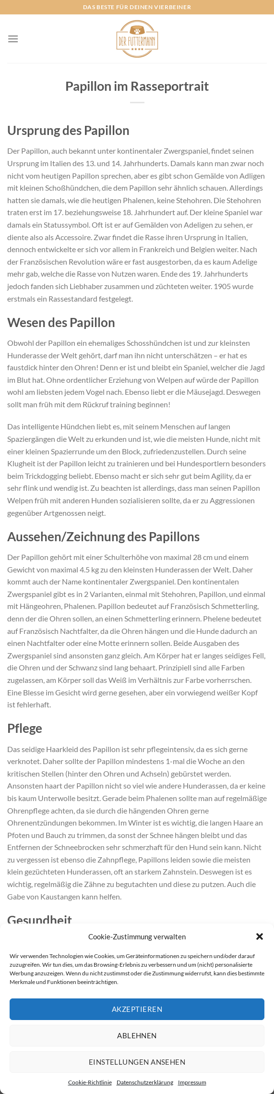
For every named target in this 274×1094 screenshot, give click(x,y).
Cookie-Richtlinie (90, 1082)
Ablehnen (137, 1035)
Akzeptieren (137, 1009)
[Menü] (13, 38)
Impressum (192, 1082)
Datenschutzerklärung (145, 1082)
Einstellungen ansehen (137, 1062)
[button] (259, 936)
